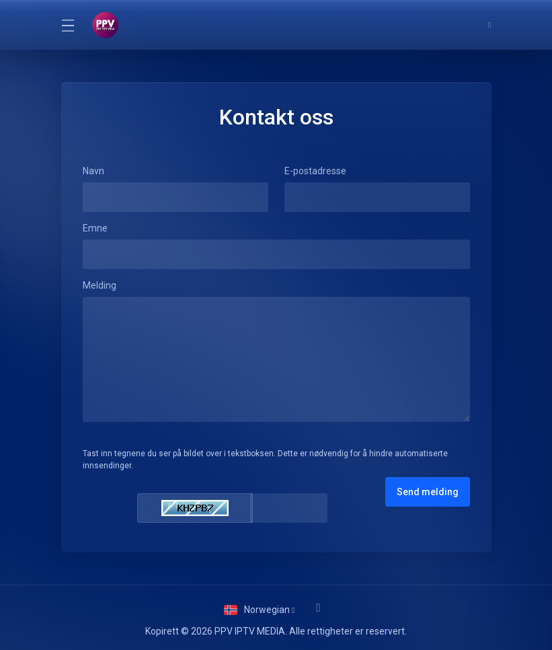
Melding (99, 285)
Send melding (428, 491)
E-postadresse (315, 171)
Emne (95, 228)
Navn (93, 171)
